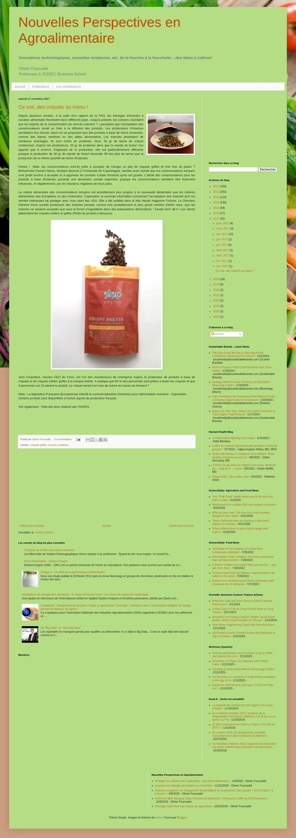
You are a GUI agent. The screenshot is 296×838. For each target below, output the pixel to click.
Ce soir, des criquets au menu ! (53, 107)
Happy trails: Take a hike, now (230, 476)
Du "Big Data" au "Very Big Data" (61, 627)
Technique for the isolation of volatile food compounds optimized (237, 550)
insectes (52, 445)
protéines (63, 445)
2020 (216, 290)
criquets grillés (39, 445)
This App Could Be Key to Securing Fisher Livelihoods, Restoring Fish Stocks (238, 354)
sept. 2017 (223, 255)
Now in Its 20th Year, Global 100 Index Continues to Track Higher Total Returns (243, 413)
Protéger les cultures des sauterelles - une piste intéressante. (192, 781)
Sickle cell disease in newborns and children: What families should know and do (243, 455)
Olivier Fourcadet (42, 439)
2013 (216, 197)
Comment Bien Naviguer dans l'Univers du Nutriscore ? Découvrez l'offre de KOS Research (211, 798)
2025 (216, 311)
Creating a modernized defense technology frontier (243, 669)
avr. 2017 (222, 234)
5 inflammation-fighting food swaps (233, 438)
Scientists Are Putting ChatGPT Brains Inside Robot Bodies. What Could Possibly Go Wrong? (243, 618)
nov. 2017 (222, 266)
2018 (216, 279)
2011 (216, 186)
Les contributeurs (68, 86)
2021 (216, 295)
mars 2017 (223, 228)
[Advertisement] (106, 486)
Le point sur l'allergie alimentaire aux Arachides (183, 785)
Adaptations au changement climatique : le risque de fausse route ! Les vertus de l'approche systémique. (85, 594)
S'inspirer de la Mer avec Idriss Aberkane (49, 550)
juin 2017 (222, 239)
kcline (158, 817)
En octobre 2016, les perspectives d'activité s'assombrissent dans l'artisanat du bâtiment (239, 734)
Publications (40, 86)
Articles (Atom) (44, 532)
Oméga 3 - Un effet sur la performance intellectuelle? (73, 572)
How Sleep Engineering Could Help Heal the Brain (243, 624)
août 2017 (222, 250)
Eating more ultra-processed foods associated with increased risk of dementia (243, 582)
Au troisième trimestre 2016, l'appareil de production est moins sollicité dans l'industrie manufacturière (244, 745)
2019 (216, 284)
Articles (217, 334)
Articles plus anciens (181, 525)
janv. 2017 (223, 223)
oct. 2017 (222, 261)
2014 (216, 202)
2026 (216, 316)
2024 (216, 306)
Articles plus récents (32, 525)
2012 (216, 191)
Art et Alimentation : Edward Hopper (46, 561)
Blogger (182, 817)
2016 (216, 213)
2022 (216, 300)
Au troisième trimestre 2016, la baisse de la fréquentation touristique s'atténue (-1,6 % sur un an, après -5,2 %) (244, 717)
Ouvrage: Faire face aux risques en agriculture (183, 806)
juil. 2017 (222, 244)
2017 (216, 218)
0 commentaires (63, 439)
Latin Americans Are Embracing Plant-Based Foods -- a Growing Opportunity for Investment (244, 398)
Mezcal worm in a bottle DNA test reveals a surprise (243, 504)
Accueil (20, 86)
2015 (216, 208)
